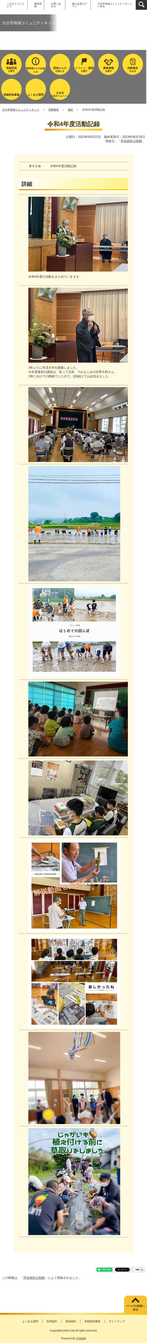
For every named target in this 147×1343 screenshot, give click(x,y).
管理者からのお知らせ (35, 70)
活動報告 (53, 109)
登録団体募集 (92, 1321)
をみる (133, 69)
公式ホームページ (60, 94)
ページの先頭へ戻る (135, 1307)
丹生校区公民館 (131, 141)
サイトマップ (117, 1321)
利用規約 (52, 1321)
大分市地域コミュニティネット (20, 109)
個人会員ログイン (79, 5)
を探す (11, 69)
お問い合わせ (56, 5)
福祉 (70, 109)
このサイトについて (15, 5)
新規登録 (38, 5)
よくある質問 (30, 1321)
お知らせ (60, 69)
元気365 (81, 1338)
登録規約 (70, 1321)
